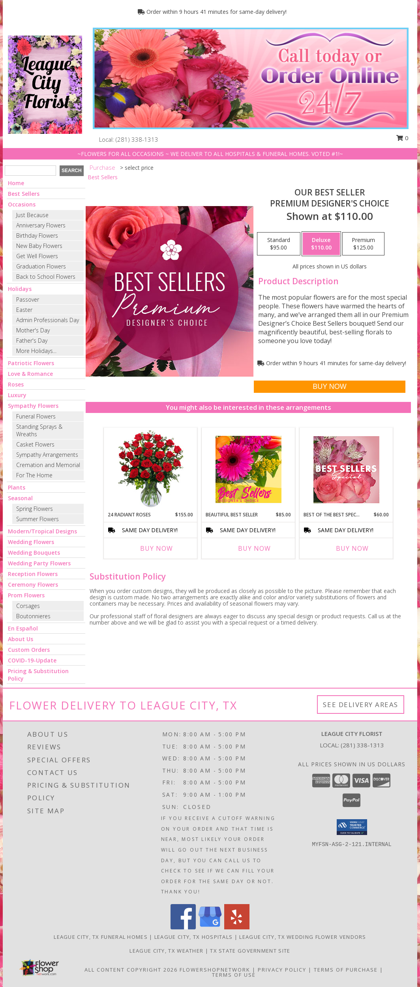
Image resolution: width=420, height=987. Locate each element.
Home (16, 183)
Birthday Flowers (37, 235)
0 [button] (402, 138)
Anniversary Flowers (41, 225)
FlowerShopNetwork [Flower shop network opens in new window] (215, 969)
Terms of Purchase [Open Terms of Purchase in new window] (346, 969)
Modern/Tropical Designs (42, 531)
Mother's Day (33, 330)
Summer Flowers (37, 519)
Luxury (17, 395)
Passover (27, 299)
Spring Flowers (34, 508)
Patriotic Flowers (31, 363)
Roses (16, 384)
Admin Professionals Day (47, 320)
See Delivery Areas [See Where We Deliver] (360, 704)
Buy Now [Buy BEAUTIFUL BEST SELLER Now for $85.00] (254, 548)
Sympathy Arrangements (47, 454)
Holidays (20, 289)
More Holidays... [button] (36, 351)
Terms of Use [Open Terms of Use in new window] (234, 974)
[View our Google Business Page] (210, 927)
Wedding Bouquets (34, 552)
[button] (352, 827)
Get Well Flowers (37, 256)
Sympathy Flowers (33, 405)
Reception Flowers (33, 574)
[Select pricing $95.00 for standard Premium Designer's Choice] (278, 244)
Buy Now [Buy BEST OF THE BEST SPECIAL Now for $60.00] (352, 548)
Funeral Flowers (36, 416)
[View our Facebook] (183, 927)
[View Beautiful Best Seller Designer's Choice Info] (248, 469)
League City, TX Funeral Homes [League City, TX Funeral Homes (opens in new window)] (101, 936)
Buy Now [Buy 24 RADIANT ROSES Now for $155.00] (156, 548)
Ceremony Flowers (33, 584)
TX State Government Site (250, 950)
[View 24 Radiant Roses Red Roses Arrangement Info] (151, 469)
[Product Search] (30, 170)
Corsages (28, 606)
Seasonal (20, 498)
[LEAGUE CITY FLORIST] (45, 84)
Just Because (32, 215)
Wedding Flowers (31, 542)
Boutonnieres (33, 616)
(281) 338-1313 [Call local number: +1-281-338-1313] (137, 139)
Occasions (22, 204)
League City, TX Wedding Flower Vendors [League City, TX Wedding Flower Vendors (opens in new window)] (302, 936)
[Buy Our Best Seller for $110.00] (329, 387)
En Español (23, 628)
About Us (20, 639)
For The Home (34, 475)
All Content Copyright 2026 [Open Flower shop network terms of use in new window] (131, 969)
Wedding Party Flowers (39, 563)
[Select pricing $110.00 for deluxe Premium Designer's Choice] (321, 244)
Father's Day (31, 340)
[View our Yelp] (236, 927)
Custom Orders (29, 649)
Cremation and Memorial (48, 465)
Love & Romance (30, 373)
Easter (24, 309)
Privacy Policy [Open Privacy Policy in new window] (282, 969)
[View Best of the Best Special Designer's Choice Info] (346, 470)
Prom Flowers (26, 595)
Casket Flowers (35, 444)
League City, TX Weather (166, 950)
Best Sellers (23, 193)
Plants (16, 487)
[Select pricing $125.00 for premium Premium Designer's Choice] (363, 244)
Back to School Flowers (45, 276)
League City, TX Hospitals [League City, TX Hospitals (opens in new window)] (193, 936)
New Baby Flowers (39, 246)
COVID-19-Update (32, 660)
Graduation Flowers (41, 266)
